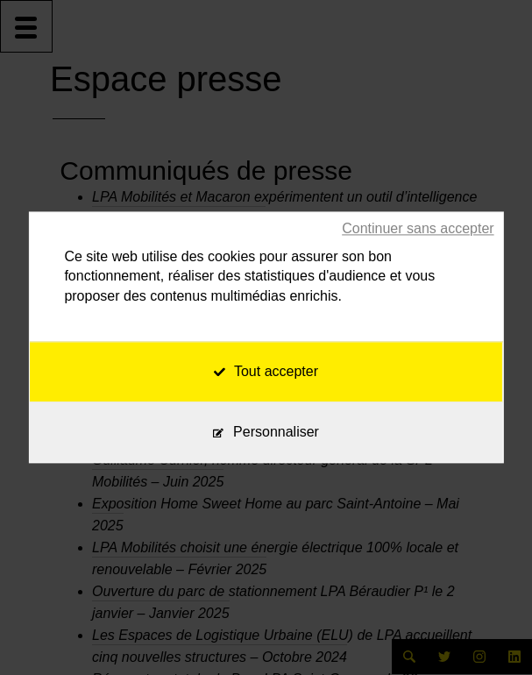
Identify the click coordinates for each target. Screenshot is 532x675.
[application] (488, 631)
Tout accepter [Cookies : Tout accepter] (266, 372)
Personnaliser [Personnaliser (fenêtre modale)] (276, 432)
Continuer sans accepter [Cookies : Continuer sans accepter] (417, 228)
